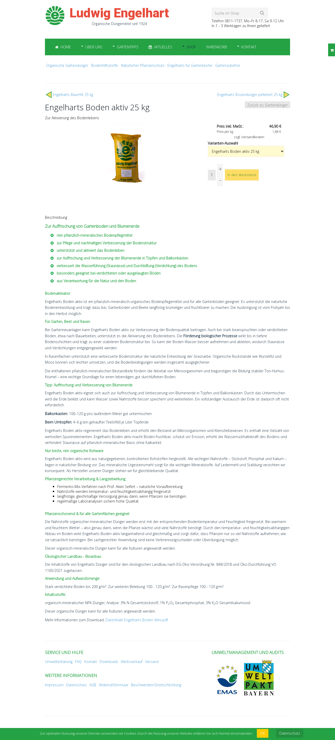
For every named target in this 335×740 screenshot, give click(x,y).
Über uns (93, 47)
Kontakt (248, 47)
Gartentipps (127, 47)
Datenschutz (76, 684)
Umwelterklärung (59, 661)
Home (63, 47)
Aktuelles (160, 47)
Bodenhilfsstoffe (104, 65)
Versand (152, 661)
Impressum (54, 684)
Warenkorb (216, 47)
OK (262, 733)
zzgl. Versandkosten (249, 137)
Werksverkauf (131, 661)
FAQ (78, 661)
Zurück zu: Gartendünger (267, 105)
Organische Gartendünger (67, 65)
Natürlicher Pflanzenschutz (142, 65)
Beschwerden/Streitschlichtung (156, 684)
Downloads (109, 661)
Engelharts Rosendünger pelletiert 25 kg (249, 94)
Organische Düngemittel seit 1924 (119, 23)
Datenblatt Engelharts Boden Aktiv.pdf (136, 619)
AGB (92, 684)
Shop (191, 47)
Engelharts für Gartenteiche (189, 65)
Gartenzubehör (227, 65)
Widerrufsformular (113, 684)
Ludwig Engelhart (119, 13)
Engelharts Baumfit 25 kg (73, 94)
